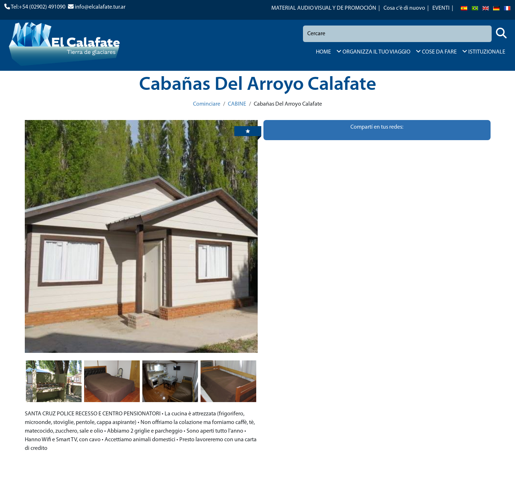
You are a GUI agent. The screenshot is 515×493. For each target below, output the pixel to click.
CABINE (237, 104)
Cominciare (206, 104)
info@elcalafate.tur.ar (100, 7)
